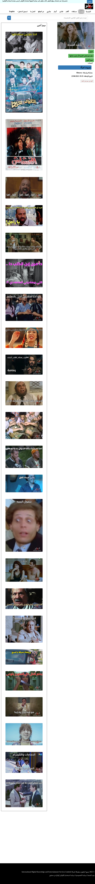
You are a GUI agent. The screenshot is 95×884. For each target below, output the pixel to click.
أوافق (89, 1)
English (11, 11)
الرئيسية (88, 11)
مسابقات (74, 11)
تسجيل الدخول (22, 11)
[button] (89, 60)
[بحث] (9, 18)
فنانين (61, 11)
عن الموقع (41, 11)
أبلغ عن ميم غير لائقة (87, 81)
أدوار (55, 11)
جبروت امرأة (86, 67)
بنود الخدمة (90, 875)
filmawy (79, 73)
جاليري (49, 11)
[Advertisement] (47, 837)
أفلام (67, 11)
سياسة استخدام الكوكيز (67, 875)
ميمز (81, 11)
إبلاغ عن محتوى (54, 875)
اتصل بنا (32, 11)
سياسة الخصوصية (80, 875)
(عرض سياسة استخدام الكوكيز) (11, 1)
